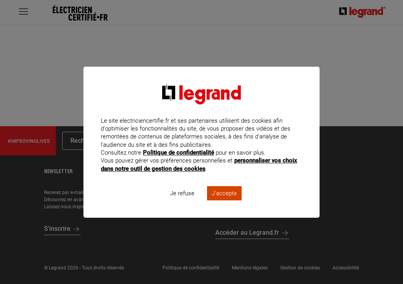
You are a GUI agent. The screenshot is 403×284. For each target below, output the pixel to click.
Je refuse (182, 203)
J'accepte (224, 203)
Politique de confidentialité (178, 163)
